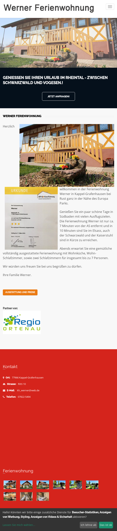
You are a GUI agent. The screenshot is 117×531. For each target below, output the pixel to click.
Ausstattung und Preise (20, 292)
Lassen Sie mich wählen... (19, 525)
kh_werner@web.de (28, 390)
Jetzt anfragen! (58, 96)
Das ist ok (106, 525)
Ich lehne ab (88, 525)
